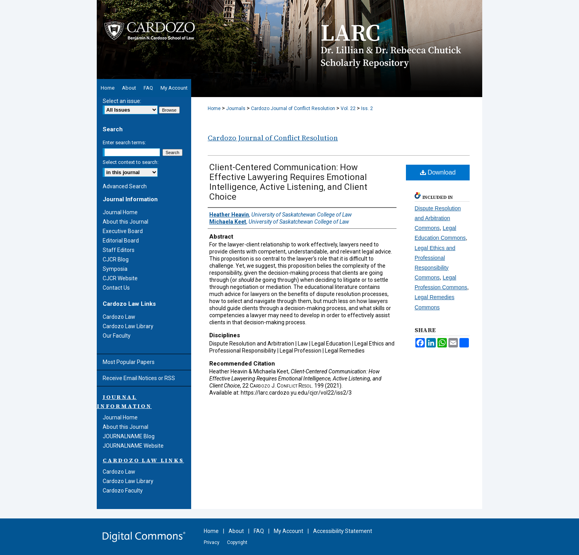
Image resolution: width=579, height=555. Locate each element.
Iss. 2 (367, 108)
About (236, 531)
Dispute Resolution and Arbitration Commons (438, 218)
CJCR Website (120, 278)
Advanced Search (125, 186)
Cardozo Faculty (123, 490)
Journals (235, 108)
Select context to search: (131, 162)
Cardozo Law (119, 317)
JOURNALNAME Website (133, 446)
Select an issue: (122, 101)
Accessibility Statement (342, 531)
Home (214, 108)
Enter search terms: (124, 142)
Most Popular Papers (129, 362)
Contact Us (116, 288)
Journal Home (120, 212)
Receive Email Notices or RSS (139, 378)
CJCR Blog (116, 259)
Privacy (211, 542)
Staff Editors (119, 250)
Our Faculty (117, 336)
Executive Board (123, 231)
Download (438, 172)
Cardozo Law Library (128, 326)
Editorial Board (121, 240)
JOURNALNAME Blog (129, 436)
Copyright (237, 542)
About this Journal (125, 222)
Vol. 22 (348, 108)
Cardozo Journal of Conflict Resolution (293, 108)
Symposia (115, 269)
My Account (288, 531)
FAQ (259, 531)
